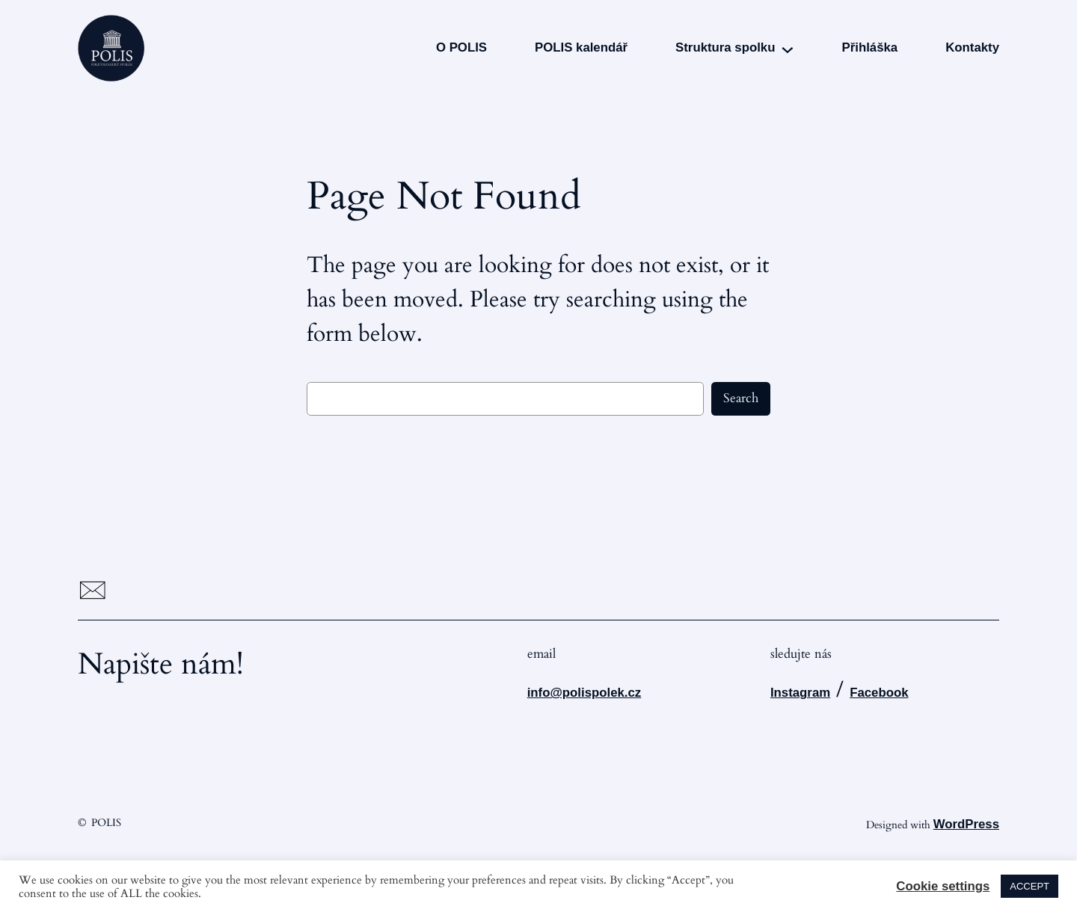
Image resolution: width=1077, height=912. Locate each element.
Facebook (879, 692)
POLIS (106, 823)
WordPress (966, 824)
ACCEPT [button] (1029, 886)
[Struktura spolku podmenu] (787, 48)
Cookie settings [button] (942, 886)
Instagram (800, 692)
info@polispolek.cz (584, 692)
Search (740, 398)
